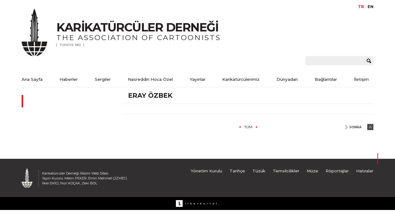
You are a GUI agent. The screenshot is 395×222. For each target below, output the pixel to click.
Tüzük (258, 170)
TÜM (248, 127)
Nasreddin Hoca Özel (150, 79)
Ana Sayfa (32, 79)
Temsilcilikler (286, 170)
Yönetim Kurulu (206, 170)
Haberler (69, 79)
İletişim (361, 79)
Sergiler (103, 79)
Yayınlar (198, 79)
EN (370, 7)
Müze (312, 170)
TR (361, 7)
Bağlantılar (326, 79)
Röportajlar (337, 170)
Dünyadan (287, 79)
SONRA (355, 127)
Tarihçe (237, 170)
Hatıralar (364, 170)
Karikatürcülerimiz (241, 79)
